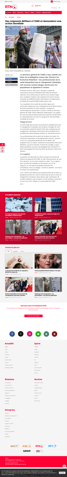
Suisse (18, 17)
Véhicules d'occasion (38, 382)
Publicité (7, 421)
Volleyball (36, 354)
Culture (6, 357)
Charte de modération (9, 431)
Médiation (7, 428)
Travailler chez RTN (9, 423)
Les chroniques (8, 385)
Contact (6, 434)
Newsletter (7, 436)
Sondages (7, 400)
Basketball (36, 352)
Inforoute (36, 395)
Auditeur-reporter (55, 1)
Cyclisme (36, 357)
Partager (9, 78)
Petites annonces (38, 393)
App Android (54, 334)
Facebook (12, 334)
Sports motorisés (38, 367)
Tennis (35, 365)
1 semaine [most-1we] (15, 251)
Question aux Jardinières (10, 395)
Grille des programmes (10, 390)
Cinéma (36, 385)
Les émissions (8, 382)
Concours (7, 403)
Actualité (8, 12)
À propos (7, 413)
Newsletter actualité (9, 367)
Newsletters (38, 334)
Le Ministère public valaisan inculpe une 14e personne (47, 214)
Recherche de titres (9, 387)
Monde (6, 352)
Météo (35, 390)
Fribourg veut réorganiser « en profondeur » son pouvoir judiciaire (16, 237)
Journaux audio (8, 359)
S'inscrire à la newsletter (33, 315)
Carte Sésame (8, 418)
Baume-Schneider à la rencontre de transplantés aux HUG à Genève (46, 237)
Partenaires (7, 426)
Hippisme (36, 362)
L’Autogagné (7, 398)
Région (6, 346)
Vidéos (32, 12)
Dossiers (7, 362)
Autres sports (37, 370)
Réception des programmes (11, 415)
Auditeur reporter (9, 365)
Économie (7, 354)
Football (36, 346)
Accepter (62, 472)
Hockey (36, 349)
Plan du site (22, 460)
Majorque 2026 (46, 12)
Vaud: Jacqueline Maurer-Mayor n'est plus (47, 270)
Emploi (35, 398)
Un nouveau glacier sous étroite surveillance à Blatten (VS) (15, 214)
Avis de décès (37, 400)
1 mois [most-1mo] (22, 251)
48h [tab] (8, 251)
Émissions (20, 12)
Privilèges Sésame (38, 387)
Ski (35, 359)
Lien (8, 84)
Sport (14, 12)
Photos (27, 12)
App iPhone (46, 334)
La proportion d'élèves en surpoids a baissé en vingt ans (16, 271)
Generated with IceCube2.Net (20, 464)
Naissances (7, 393)
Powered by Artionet (9, 464)
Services (38, 12)
